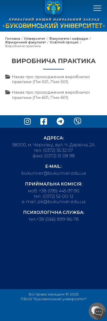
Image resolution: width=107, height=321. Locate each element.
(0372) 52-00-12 (57, 196)
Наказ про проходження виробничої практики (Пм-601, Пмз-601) (51, 95)
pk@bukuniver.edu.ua (61, 201)
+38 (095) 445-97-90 (59, 190)
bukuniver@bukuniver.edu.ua (53, 173)
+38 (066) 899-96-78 (57, 219)
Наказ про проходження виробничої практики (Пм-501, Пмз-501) (51, 79)
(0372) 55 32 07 (58, 150)
